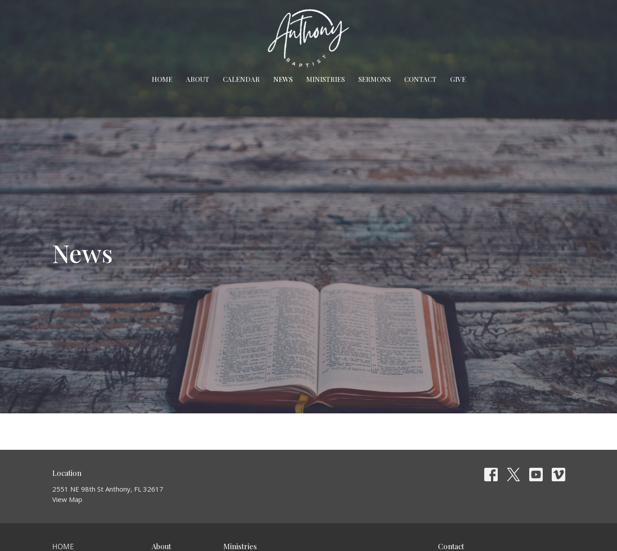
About (197, 79)
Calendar (241, 79)
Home (162, 79)
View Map (67, 499)
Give (458, 79)
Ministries (325, 79)
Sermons (374, 79)
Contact (420, 79)
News (283, 79)
